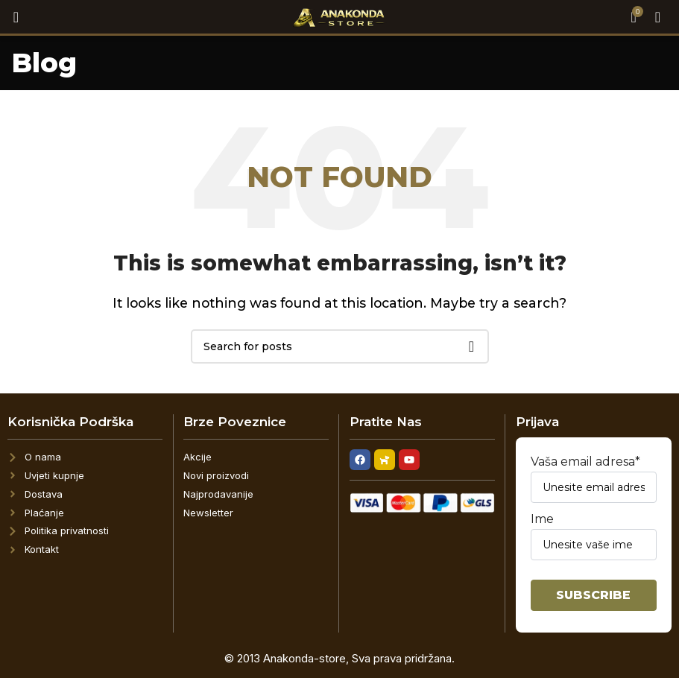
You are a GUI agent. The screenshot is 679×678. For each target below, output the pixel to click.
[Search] (11, 17)
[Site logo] (339, 16)
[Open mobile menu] (658, 17)
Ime (594, 536)
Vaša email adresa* (594, 478)
